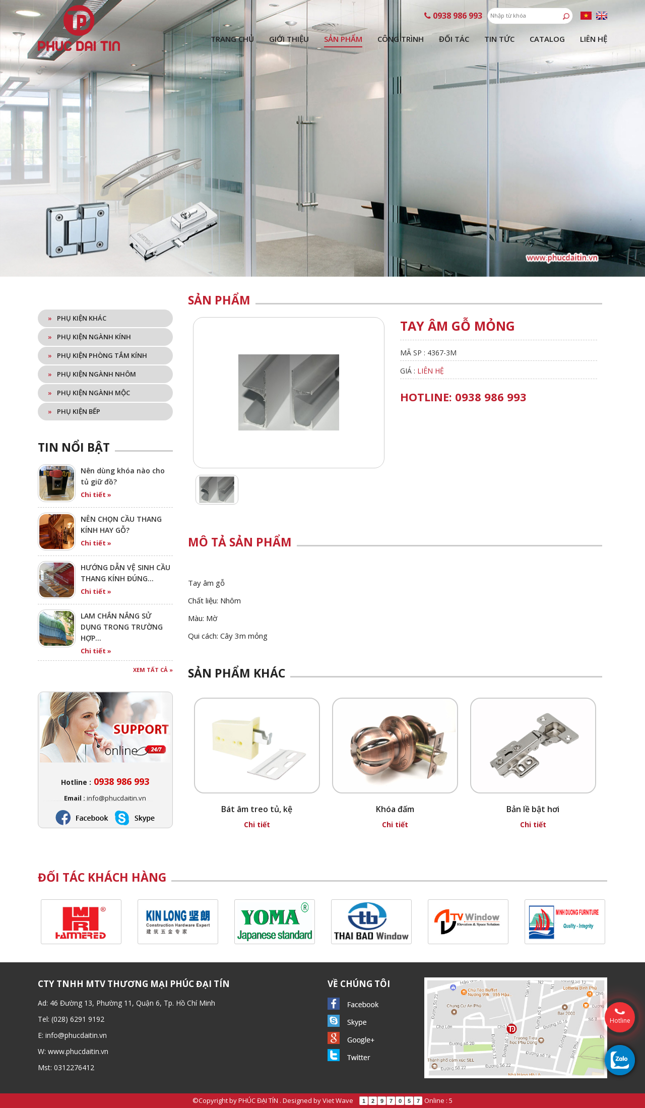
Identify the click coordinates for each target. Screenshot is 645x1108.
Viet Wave (337, 1100)
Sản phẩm (343, 39)
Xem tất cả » (153, 669)
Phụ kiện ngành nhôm (92, 374)
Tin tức (499, 39)
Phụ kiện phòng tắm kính (97, 355)
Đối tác (454, 39)
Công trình (400, 39)
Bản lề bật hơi (532, 809)
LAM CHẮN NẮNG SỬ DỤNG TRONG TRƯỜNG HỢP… (122, 627)
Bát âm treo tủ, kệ (256, 809)
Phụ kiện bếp (74, 411)
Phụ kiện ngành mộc (89, 392)
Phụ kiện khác (77, 318)
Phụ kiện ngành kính (89, 336)
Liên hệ (593, 39)
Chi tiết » (96, 494)
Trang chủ (232, 39)
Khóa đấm (395, 809)
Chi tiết (257, 824)
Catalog (547, 39)
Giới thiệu (289, 39)
